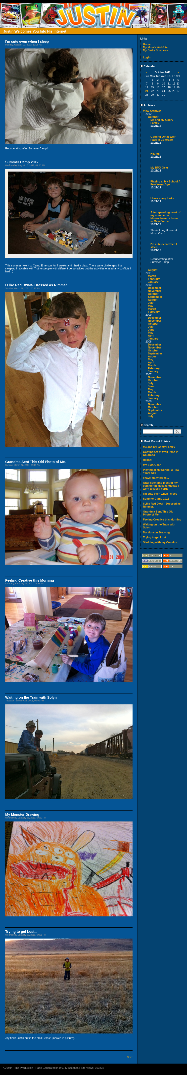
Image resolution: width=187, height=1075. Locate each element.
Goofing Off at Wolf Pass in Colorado (163, 138)
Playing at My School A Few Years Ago (165, 183)
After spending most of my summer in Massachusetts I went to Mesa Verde (165, 217)
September (155, 296)
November (154, 290)
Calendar (147, 66)
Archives (147, 105)
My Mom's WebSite (155, 47)
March (152, 275)
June (151, 329)
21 (146, 91)
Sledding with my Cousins (160, 542)
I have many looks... (163, 198)
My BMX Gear (159, 167)
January (153, 281)
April (151, 335)
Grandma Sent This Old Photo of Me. (158, 513)
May (150, 305)
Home (147, 44)
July (150, 302)
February (154, 278)
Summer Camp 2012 (156, 498)
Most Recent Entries (155, 441)
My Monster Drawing (156, 532)
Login (146, 57)
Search (146, 425)
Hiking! (155, 153)
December (154, 287)
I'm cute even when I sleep (160, 493)
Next (130, 1057)
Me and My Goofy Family (159, 446)
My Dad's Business (155, 50)
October (153, 116)
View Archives (152, 110)
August (152, 269)
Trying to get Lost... (155, 537)
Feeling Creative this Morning (162, 519)
